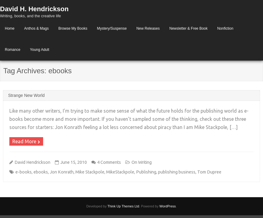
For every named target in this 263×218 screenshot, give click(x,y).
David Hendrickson (32, 162)
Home (9, 28)
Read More (24, 141)
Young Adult (39, 50)
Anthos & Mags (36, 28)
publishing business (176, 172)
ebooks (40, 172)
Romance (12, 50)
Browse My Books (72, 28)
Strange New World (26, 95)
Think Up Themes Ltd (123, 206)
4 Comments (109, 162)
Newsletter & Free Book (189, 28)
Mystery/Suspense (112, 28)
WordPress (168, 206)
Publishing (146, 172)
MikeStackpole (120, 172)
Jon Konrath (62, 172)
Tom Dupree (209, 172)
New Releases (148, 28)
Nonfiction (225, 28)
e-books (23, 172)
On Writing (142, 162)
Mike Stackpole (89, 172)
